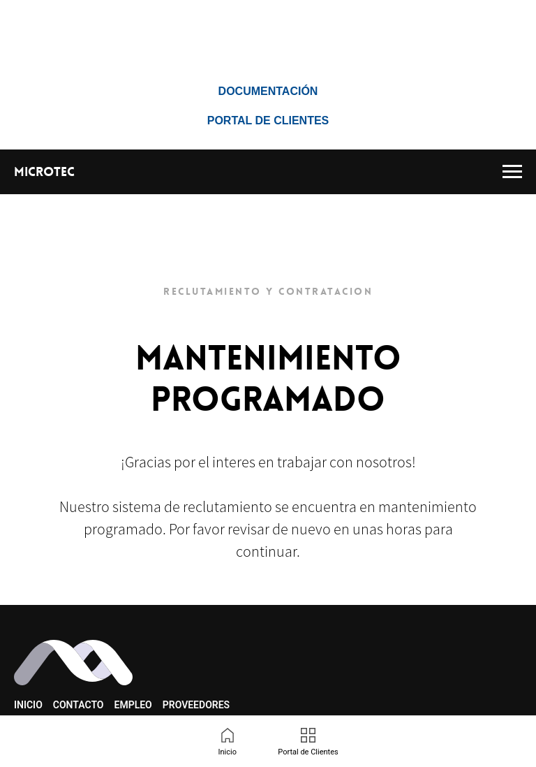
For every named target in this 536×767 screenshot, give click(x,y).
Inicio (28, 704)
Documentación (268, 91)
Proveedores (196, 704)
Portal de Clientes (268, 120)
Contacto (78, 704)
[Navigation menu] (512, 172)
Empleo (133, 704)
